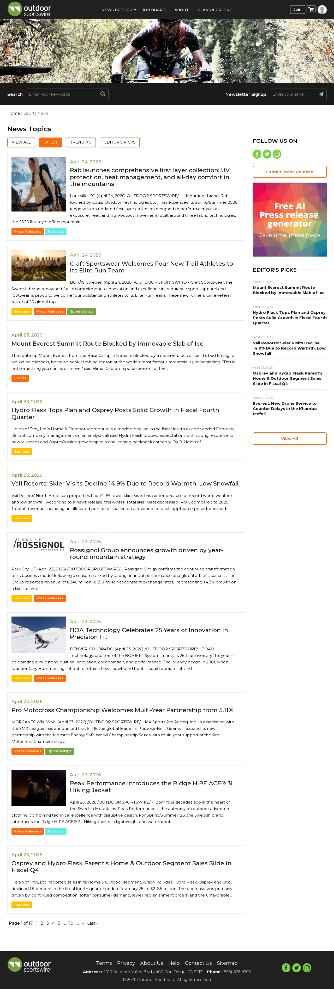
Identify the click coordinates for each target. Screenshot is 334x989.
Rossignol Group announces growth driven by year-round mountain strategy (151, 560)
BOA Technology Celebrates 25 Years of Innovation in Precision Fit (153, 640)
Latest (52, 142)
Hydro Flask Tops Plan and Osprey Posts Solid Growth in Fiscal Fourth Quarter (121, 414)
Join (297, 9)
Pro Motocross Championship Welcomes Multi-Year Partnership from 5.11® (121, 720)
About (182, 10)
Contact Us (199, 963)
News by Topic (117, 10)
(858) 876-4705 (236, 971)
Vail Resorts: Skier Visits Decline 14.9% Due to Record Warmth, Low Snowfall (117, 487)
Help (174, 963)
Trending (85, 142)
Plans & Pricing (215, 10)
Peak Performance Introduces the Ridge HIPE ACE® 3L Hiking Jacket (153, 800)
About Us (151, 963)
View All (22, 142)
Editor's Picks (125, 142)
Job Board (154, 10)
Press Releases (27, 232)
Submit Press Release (290, 172)
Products (56, 232)
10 (71, 937)
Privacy (124, 963)
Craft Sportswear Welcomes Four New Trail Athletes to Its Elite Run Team (152, 267)
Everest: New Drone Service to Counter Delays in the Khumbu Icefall (283, 409)
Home (13, 113)
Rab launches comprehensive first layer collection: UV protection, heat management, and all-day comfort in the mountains (155, 177)
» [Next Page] (83, 937)
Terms (101, 963)
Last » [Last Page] (93, 937)
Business (22, 312)
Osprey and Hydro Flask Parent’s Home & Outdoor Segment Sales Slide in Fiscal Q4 (123, 880)
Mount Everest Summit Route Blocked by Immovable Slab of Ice (113, 343)
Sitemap (230, 963)
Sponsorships (81, 312)
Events (20, 378)
